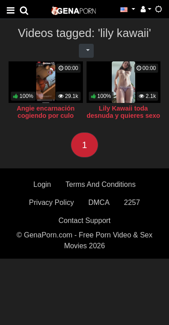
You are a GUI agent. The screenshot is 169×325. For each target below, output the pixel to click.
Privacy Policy (51, 202)
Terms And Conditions (100, 184)
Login (42, 184)
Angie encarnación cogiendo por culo (46, 112)
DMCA (99, 202)
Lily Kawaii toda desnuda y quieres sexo (123, 112)
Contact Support (85, 220)
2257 (132, 202)
